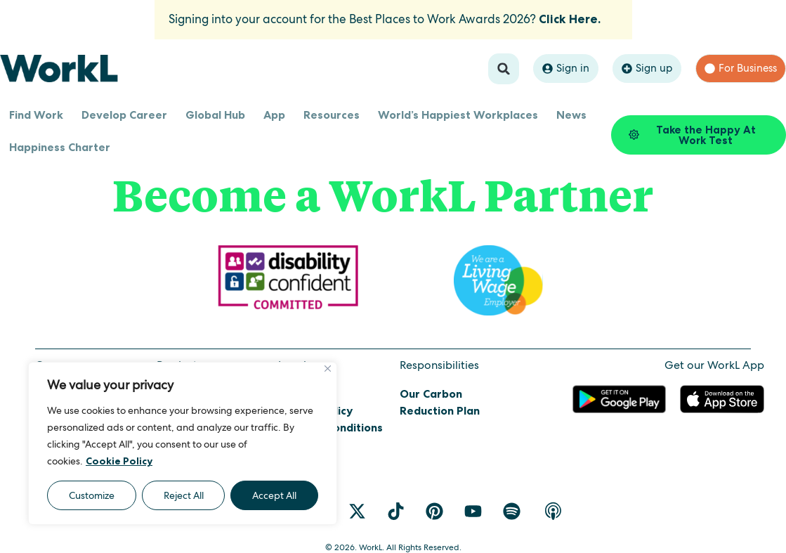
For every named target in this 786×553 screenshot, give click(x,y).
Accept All (274, 495)
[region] (182, 443)
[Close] (328, 368)
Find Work (36, 115)
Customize (91, 495)
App (274, 115)
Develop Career (124, 115)
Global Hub (215, 115)
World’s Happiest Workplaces (458, 115)
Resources (331, 115)
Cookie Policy (119, 461)
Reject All (184, 495)
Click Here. (570, 19)
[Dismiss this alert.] (616, 11)
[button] (503, 68)
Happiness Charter (59, 147)
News (571, 115)
